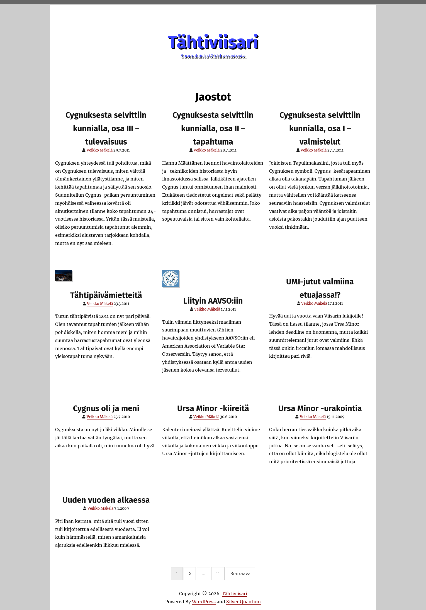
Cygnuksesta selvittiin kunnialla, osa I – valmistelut (320, 128)
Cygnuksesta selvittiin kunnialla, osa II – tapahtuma (213, 128)
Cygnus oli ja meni (106, 408)
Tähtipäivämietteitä (106, 295)
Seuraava (240, 573)
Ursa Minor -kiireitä (213, 408)
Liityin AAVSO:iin (213, 301)
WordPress (204, 601)
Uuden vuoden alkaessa (106, 500)
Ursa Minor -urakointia (320, 408)
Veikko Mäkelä (100, 150)
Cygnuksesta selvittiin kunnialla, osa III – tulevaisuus (106, 128)
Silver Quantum (243, 601)
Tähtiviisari (213, 42)
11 (218, 573)
